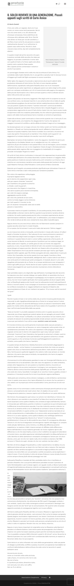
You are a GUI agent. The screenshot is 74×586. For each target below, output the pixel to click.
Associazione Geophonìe (30, 577)
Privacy (44, 577)
